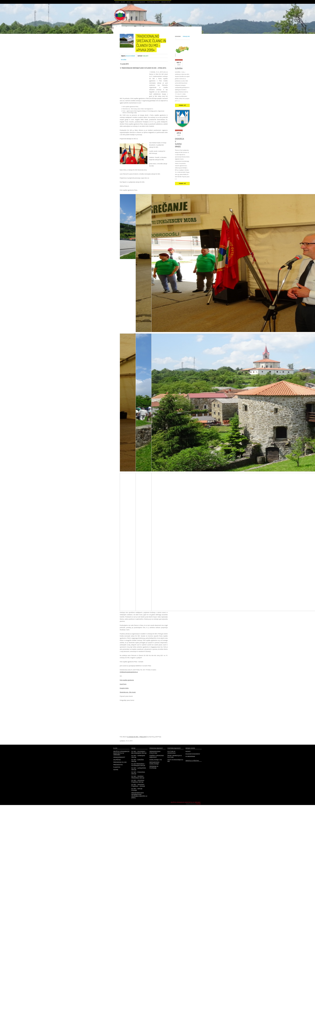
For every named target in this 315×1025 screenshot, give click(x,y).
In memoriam (190, 756)
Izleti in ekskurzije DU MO (175, 760)
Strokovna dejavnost (138, 2)
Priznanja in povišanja (153, 767)
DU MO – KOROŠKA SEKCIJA (137, 760)
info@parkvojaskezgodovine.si (129, 672)
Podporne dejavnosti (153, 2)
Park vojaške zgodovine (127, 680)
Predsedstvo (118, 764)
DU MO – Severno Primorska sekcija (137, 777)
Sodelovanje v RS (155, 759)
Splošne (123, 59)
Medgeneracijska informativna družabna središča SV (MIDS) (139, 795)
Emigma (198, 804)
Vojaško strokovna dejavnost (156, 756)
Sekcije (129, 2)
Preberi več (182, 105)
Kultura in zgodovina (171, 752)
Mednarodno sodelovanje (154, 763)
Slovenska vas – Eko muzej (127, 692)
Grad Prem (123, 684)
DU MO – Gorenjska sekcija (138, 756)
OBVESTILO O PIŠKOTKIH (192, 760)
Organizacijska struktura (154, 752)
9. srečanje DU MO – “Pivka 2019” (137, 737)
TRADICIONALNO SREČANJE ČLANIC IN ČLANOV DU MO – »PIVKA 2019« (151, 43)
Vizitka (115, 769)
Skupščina (117, 759)
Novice (188, 751)
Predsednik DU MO (120, 762)
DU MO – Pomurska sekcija (138, 773)
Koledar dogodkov (193, 754)
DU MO (123, 2)
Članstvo (116, 767)
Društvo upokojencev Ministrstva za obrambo (121, 753)
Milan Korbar (128, 56)
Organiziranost (119, 757)
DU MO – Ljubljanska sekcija (138, 768)
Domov (117, 2)
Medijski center (165, 2)
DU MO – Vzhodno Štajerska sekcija (137, 781)
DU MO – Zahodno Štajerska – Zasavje (138, 785)
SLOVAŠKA (179, 68)
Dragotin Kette (124, 688)
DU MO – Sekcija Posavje (136, 789)
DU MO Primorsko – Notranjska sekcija (138, 764)
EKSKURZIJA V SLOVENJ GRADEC (179, 143)
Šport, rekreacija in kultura (174, 756)
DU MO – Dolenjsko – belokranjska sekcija (138, 752)
